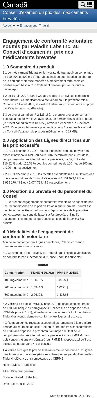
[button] (86, 5)
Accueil (7, 25)
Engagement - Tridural (34, 25)
